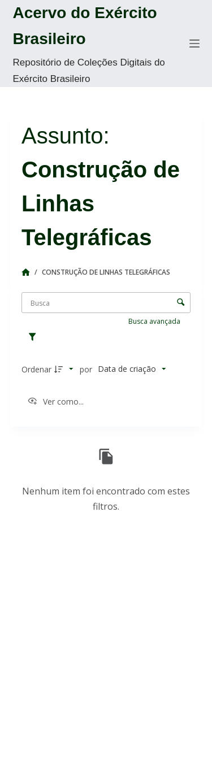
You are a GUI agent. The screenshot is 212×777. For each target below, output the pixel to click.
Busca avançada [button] (155, 321)
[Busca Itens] (106, 302)
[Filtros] (35, 337)
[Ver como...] (55, 402)
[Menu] (194, 43)
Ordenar (36, 369)
